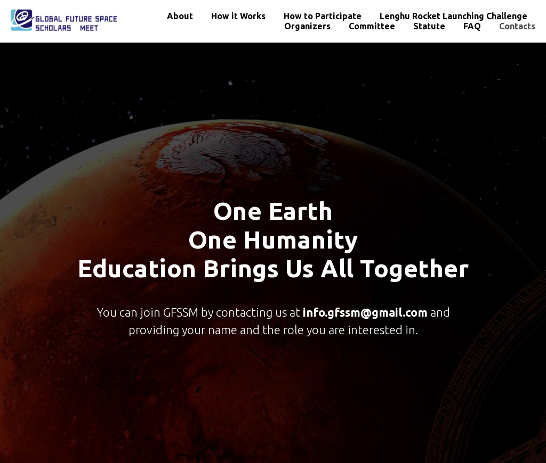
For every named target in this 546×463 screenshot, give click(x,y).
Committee (372, 26)
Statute (429, 26)
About (180, 16)
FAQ (472, 26)
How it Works (238, 16)
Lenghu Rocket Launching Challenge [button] (453, 16)
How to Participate (323, 16)
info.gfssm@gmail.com (365, 312)
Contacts (517, 26)
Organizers (307, 26)
